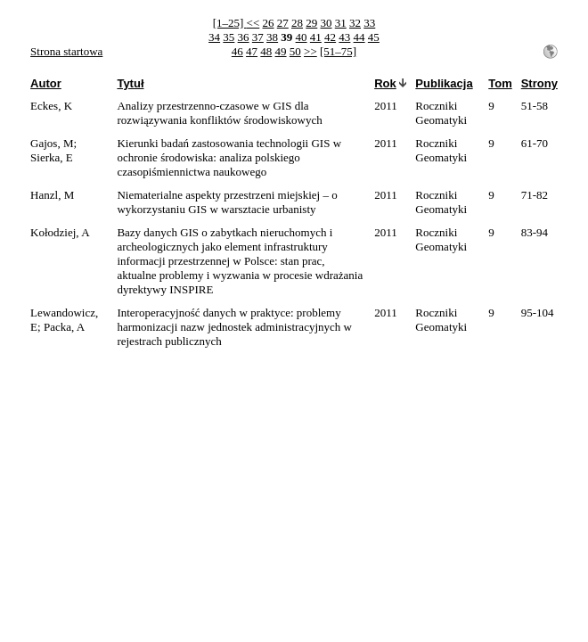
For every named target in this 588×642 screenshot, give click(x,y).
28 (297, 22)
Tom (499, 83)
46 (237, 51)
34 (214, 37)
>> (310, 51)
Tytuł (130, 83)
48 (266, 51)
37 (258, 37)
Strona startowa (66, 51)
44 (359, 37)
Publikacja (443, 83)
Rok (385, 83)
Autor (45, 83)
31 (341, 22)
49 (281, 51)
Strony (539, 83)
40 (301, 37)
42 (330, 37)
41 (316, 37)
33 (369, 22)
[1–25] (230, 22)
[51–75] (338, 51)
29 (311, 22)
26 (268, 22)
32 (355, 22)
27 (283, 22)
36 (243, 37)
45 (374, 37)
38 (272, 37)
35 (228, 37)
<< (253, 22)
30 (326, 22)
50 (295, 51)
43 (344, 37)
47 (251, 51)
